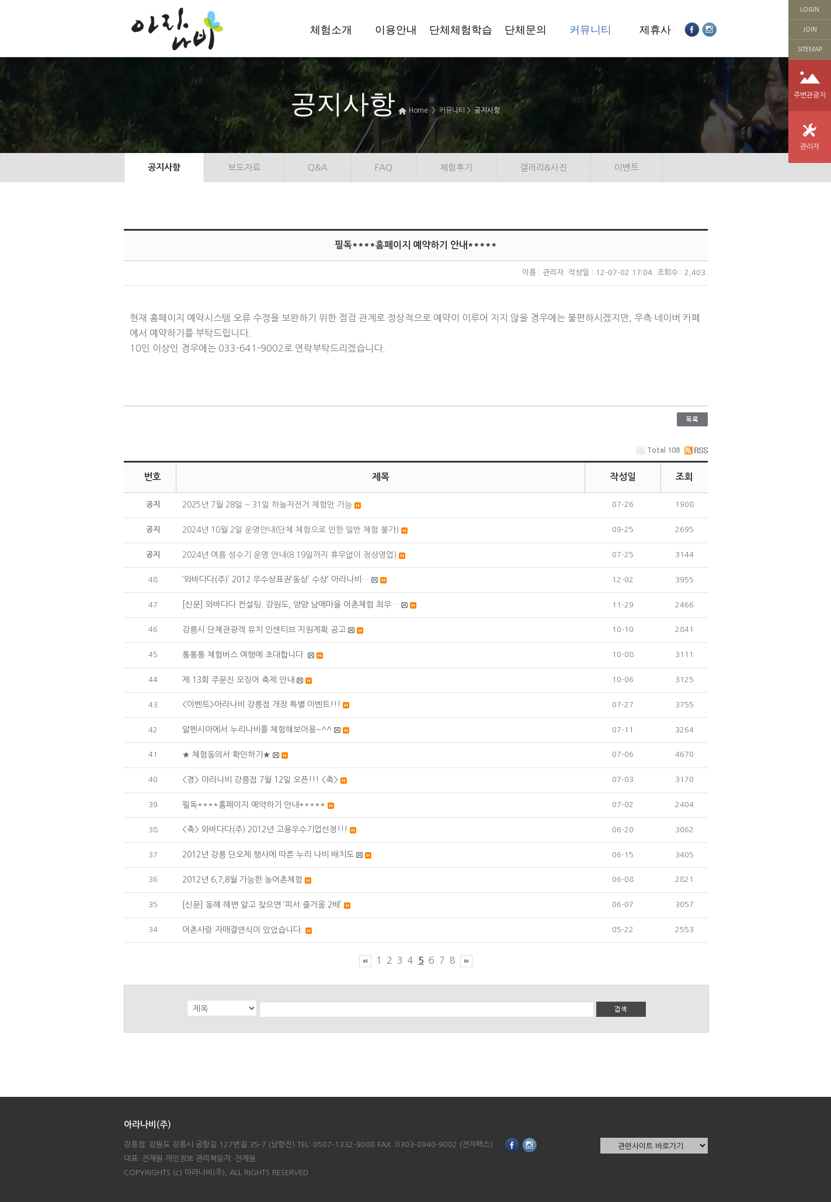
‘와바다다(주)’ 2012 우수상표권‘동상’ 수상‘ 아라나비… (275, 579)
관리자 (809, 146)
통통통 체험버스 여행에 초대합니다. (243, 655)
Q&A (318, 167)
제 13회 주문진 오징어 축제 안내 (238, 680)
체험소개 (331, 30)
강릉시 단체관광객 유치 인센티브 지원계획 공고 (264, 630)
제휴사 (655, 30)
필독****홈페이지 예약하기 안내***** (253, 805)
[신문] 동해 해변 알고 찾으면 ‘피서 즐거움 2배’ (262, 905)
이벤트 (626, 167)
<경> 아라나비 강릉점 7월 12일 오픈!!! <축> (260, 780)
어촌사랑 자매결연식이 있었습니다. (242, 930)
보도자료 (244, 167)
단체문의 (526, 30)
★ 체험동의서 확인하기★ (226, 755)
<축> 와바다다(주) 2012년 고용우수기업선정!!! (264, 829)
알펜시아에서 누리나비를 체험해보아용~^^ (257, 729)
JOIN (810, 29)
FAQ (383, 167)
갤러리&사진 (543, 167)
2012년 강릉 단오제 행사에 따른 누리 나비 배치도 (268, 854)
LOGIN (809, 9)
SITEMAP (810, 49)
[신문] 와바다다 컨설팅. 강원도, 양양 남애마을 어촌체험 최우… (290, 604)
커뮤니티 (590, 30)
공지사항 (487, 110)
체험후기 (456, 167)
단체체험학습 (460, 30)
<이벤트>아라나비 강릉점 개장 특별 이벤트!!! (261, 704)
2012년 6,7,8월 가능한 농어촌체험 (242, 880)
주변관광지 (810, 95)
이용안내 (396, 30)
